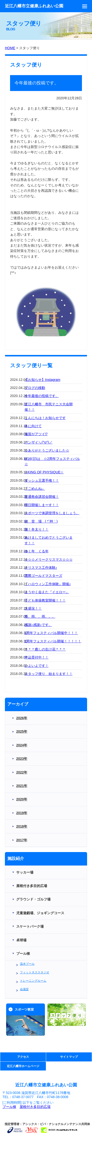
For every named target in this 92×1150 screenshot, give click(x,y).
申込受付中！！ (37, 657)
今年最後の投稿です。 (42, 396)
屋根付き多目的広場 (35, 1107)
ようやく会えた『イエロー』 (47, 592)
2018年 (21, 826)
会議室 (24, 989)
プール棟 (9, 1107)
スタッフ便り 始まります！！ (49, 674)
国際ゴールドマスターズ (43, 576)
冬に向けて (33, 426)
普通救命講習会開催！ (42, 497)
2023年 (21, 759)
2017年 (21, 840)
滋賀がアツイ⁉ (36, 434)
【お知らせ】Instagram (42, 380)
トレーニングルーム (33, 980)
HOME (10, 48)
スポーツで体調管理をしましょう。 (52, 513)
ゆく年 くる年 (37, 551)
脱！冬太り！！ (37, 529)
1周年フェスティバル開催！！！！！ (53, 641)
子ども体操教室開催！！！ (45, 600)
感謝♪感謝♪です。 (38, 625)
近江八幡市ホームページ (23, 1066)
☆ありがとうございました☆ (47, 450)
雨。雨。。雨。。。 (40, 616)
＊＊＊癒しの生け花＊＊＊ (45, 649)
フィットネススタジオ (34, 972)
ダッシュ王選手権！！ (42, 480)
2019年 (21, 813)
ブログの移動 (35, 388)
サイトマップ (69, 1057)
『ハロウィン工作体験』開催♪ (48, 584)
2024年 (21, 745)
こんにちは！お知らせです (45, 418)
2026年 (21, 718)
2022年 (21, 772)
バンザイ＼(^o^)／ (39, 442)
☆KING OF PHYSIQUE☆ (44, 472)
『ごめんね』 (35, 488)
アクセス (23, 1057)
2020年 (21, 799)
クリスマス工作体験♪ (41, 567)
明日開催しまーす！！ (42, 505)
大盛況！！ (33, 608)
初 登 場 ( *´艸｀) (41, 521)
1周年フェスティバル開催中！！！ (51, 633)
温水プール (27, 964)
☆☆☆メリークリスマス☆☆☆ (49, 559)
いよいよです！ (37, 666)
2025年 (21, 731)
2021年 (21, 786)
